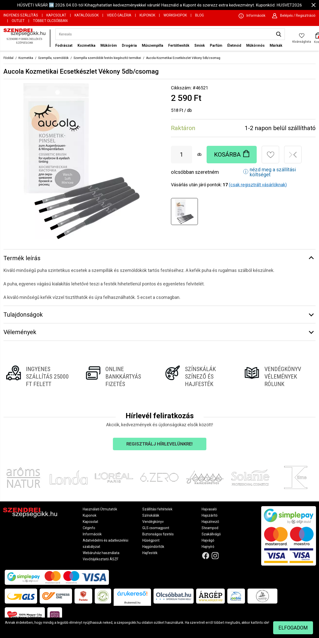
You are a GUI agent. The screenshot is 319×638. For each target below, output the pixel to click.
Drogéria (129, 45)
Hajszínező (210, 522)
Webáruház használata (101, 553)
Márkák (276, 45)
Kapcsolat (56, 15)
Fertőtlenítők (178, 45)
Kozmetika (86, 45)
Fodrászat (64, 45)
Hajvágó (208, 540)
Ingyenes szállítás (20, 15)
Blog (199, 15)
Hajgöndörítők (153, 547)
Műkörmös (255, 45)
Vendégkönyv (153, 522)
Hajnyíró (208, 547)
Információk (92, 534)
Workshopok (175, 15)
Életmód (234, 45)
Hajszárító (210, 515)
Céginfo (89, 528)
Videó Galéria (119, 15)
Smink (199, 45)
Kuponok (147, 15)
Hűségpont (151, 540)
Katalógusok (87, 15)
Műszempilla (152, 45)
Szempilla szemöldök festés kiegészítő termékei (107, 58)
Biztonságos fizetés (158, 534)
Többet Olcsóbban (50, 21)
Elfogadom (293, 628)
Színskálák (150, 515)
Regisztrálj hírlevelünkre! (159, 443)
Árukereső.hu (132, 602)
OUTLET (18, 21)
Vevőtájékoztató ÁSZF (100, 559)
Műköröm (108, 45)
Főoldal (8, 58)
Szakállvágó (211, 534)
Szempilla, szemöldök (53, 58)
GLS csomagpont (155, 528)
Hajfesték (150, 553)
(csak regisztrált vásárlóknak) (258, 184)
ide (266, 623)
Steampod (210, 528)
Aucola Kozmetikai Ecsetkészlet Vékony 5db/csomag (183, 58)
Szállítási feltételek (157, 509)
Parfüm (216, 45)
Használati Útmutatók (100, 509)
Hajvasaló (209, 509)
